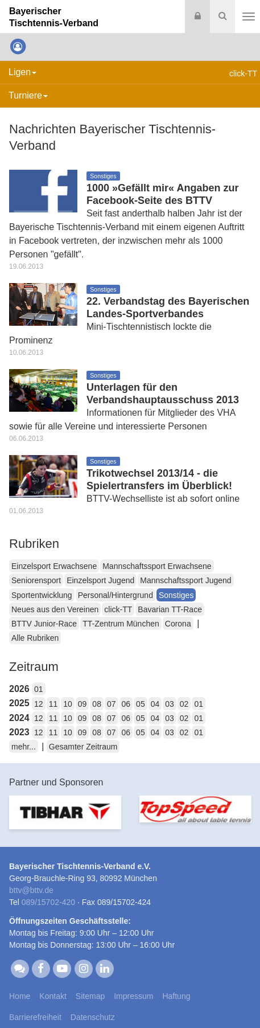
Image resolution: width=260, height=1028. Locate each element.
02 (184, 703)
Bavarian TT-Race (170, 609)
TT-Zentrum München (120, 623)
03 (169, 703)
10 (67, 703)
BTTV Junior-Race (44, 623)
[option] (65, 819)
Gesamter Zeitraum (83, 746)
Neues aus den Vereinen (54, 609)
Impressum (133, 996)
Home (19, 996)
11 (53, 703)
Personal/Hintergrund (115, 595)
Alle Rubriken (35, 637)
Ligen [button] (22, 72)
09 (82, 703)
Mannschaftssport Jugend (185, 580)
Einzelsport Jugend (100, 580)
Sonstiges (176, 595)
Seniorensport (36, 580)
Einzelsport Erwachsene (54, 566)
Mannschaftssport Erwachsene (156, 566)
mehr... (23, 746)
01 (38, 689)
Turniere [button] (28, 95)
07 (111, 703)
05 (140, 703)
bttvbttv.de (31, 890)
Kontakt (52, 996)
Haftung (176, 996)
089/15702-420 (48, 902)
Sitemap (90, 996)
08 (96, 703)
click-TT (118, 609)
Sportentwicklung (41, 595)
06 (126, 703)
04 (155, 703)
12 (38, 703)
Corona (178, 623)
